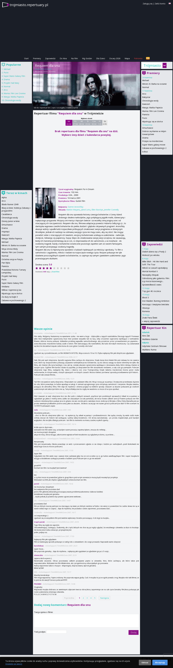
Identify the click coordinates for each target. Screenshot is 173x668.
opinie (75, 107)
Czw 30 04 (94, 122)
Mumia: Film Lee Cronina (153, 111)
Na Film (74, 58)
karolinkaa (39, 546)
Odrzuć (145, 662)
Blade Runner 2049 (10, 204)
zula (36, 410)
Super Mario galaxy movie (153, 144)
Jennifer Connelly (111, 209)
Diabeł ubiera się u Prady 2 (154, 251)
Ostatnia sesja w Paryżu (12, 259)
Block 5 (145, 297)
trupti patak (39, 522)
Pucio (144, 118)
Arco (144, 93)
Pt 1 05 (100, 122)
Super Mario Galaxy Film (14, 76)
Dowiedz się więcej (13, 664)
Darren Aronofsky (49, 71)
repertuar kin (45, 107)
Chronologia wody (150, 100)
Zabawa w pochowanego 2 (154, 148)
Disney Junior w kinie (11, 221)
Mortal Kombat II (150, 271)
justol (36, 484)
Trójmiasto (152, 65)
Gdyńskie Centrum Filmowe (154, 346)
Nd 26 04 (68, 122)
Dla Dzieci (100, 58)
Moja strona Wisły (10, 249)
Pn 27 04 (75, 122)
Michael (145, 80)
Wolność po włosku (150, 255)
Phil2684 (37, 584)
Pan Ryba (6, 262)
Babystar (146, 97)
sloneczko (38, 555)
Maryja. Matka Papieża (152, 107)
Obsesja (145, 308)
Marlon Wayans (73, 209)
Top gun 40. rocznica (151, 291)
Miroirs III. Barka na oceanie (154, 84)
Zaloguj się (147, 3)
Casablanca (7, 214)
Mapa (127, 58)
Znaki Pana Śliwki (149, 317)
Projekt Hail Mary (11, 83)
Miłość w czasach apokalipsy (155, 268)
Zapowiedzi (50, 58)
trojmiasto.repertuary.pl (29, 4)
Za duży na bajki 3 (10, 297)
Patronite (138, 58)
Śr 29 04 (87, 122)
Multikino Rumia (149, 349)
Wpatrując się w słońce (152, 121)
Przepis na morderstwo (152, 141)
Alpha (4, 197)
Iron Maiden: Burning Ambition (155, 301)
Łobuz (145, 151)
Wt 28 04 (81, 122)
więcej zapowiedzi (152, 321)
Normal (145, 87)
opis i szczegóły (58, 107)
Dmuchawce (147, 128)
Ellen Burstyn (97, 209)
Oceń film (55, 272)
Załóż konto (160, 3)
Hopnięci (5, 231)
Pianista (145, 114)
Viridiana (5, 286)
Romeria (146, 311)
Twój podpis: (40, 631)
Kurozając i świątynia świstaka (155, 304)
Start (26, 58)
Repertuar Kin (157, 328)
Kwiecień (146, 104)
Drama (145, 137)
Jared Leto (85, 209)
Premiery (37, 58)
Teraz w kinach (16, 193)
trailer (68, 107)
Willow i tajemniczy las (11, 290)
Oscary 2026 (114, 58)
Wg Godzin (87, 58)
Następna (104, 598)
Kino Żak (146, 335)
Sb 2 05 (105, 122)
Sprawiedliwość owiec (152, 284)
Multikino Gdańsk (150, 339)
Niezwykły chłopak (150, 275)
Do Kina (63, 58)
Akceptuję (160, 662)
